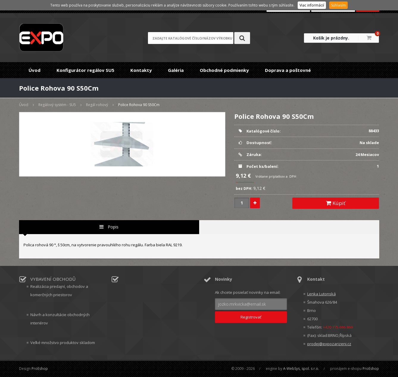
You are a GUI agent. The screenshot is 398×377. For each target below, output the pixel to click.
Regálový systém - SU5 (57, 104)
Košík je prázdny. (331, 38)
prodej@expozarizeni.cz (329, 343)
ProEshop (40, 368)
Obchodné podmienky (224, 70)
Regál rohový (97, 104)
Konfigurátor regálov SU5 (85, 70)
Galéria (176, 70)
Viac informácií (311, 5)
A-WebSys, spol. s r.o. (301, 368)
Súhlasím (338, 5)
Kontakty (141, 70)
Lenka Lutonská (321, 293)
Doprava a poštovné (288, 70)
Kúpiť (335, 203)
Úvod (34, 70)
